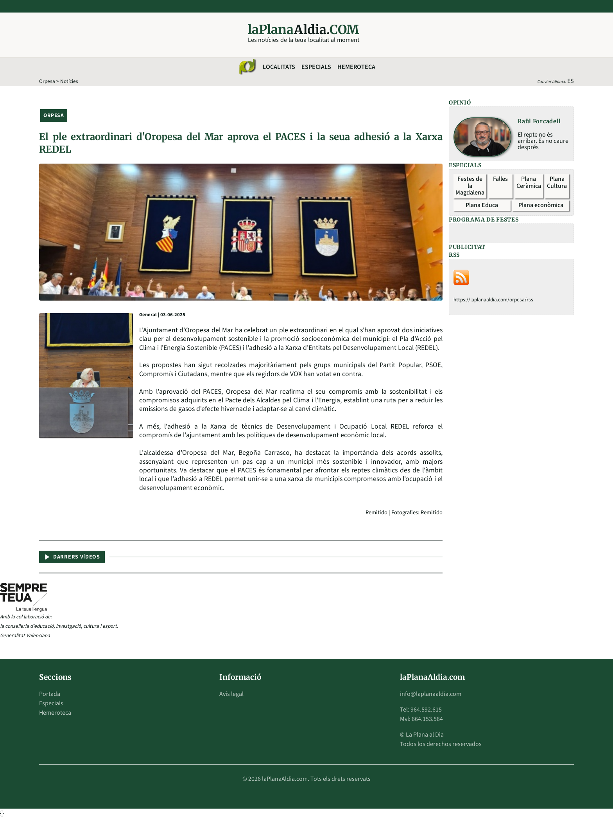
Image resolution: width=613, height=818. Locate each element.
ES (570, 81)
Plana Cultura (557, 182)
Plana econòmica (540, 205)
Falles (500, 179)
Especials (316, 67)
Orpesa (47, 81)
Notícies (69, 81)
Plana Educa (482, 205)
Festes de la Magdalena (469, 186)
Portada (49, 694)
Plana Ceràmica (528, 182)
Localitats (279, 67)
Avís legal (231, 694)
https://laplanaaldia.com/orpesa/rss (493, 299)
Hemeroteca (356, 67)
